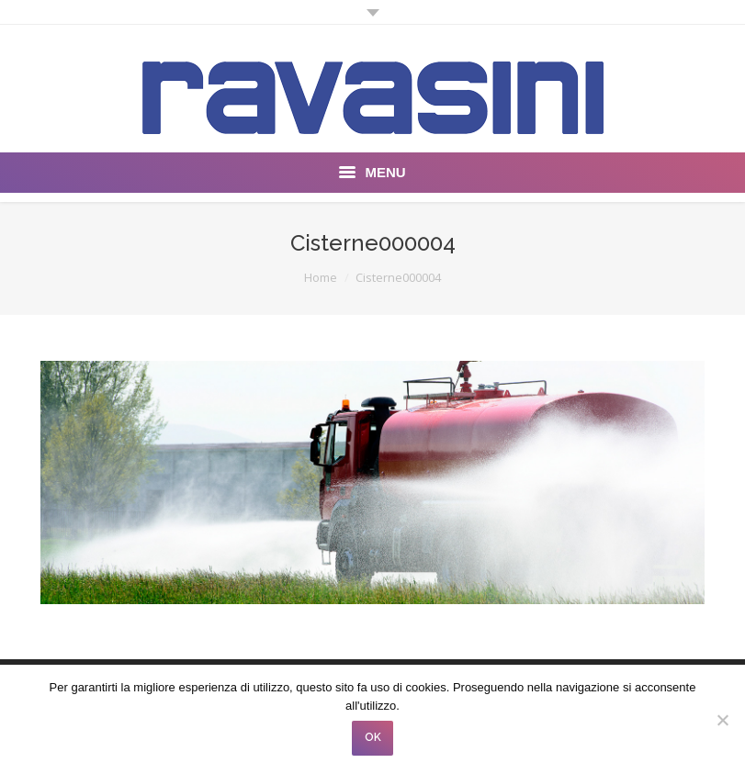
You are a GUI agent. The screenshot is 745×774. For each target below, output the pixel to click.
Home (320, 277)
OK (373, 737)
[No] (722, 720)
